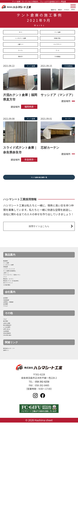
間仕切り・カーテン (15, 314)
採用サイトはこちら (39, 234)
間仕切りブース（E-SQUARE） (21, 318)
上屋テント (20, 47)
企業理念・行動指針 (15, 353)
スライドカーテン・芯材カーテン (22, 304)
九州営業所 (9, 406)
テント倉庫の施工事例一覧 (39, 184)
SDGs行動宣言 (12, 411)
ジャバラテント (57, 47)
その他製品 (57, 61)
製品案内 (8, 271)
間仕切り (20, 61)
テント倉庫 (57, 32)
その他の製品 (11, 328)
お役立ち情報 (11, 388)
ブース (57, 54)
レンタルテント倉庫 (20, 40)
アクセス (8, 362)
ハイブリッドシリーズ (16, 290)
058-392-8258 (42, 469)
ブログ (7, 378)
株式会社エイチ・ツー (16, 432)
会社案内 (8, 344)
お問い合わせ (11, 402)
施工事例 (8, 383)
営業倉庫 (8, 285)
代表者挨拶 (9, 348)
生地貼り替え (57, 40)
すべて (20, 32)
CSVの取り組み (12, 416)
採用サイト (9, 436)
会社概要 (8, 358)
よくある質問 (11, 397)
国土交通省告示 (12, 392)
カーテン (20, 54)
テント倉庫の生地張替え (17, 295)
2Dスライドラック (14, 323)
